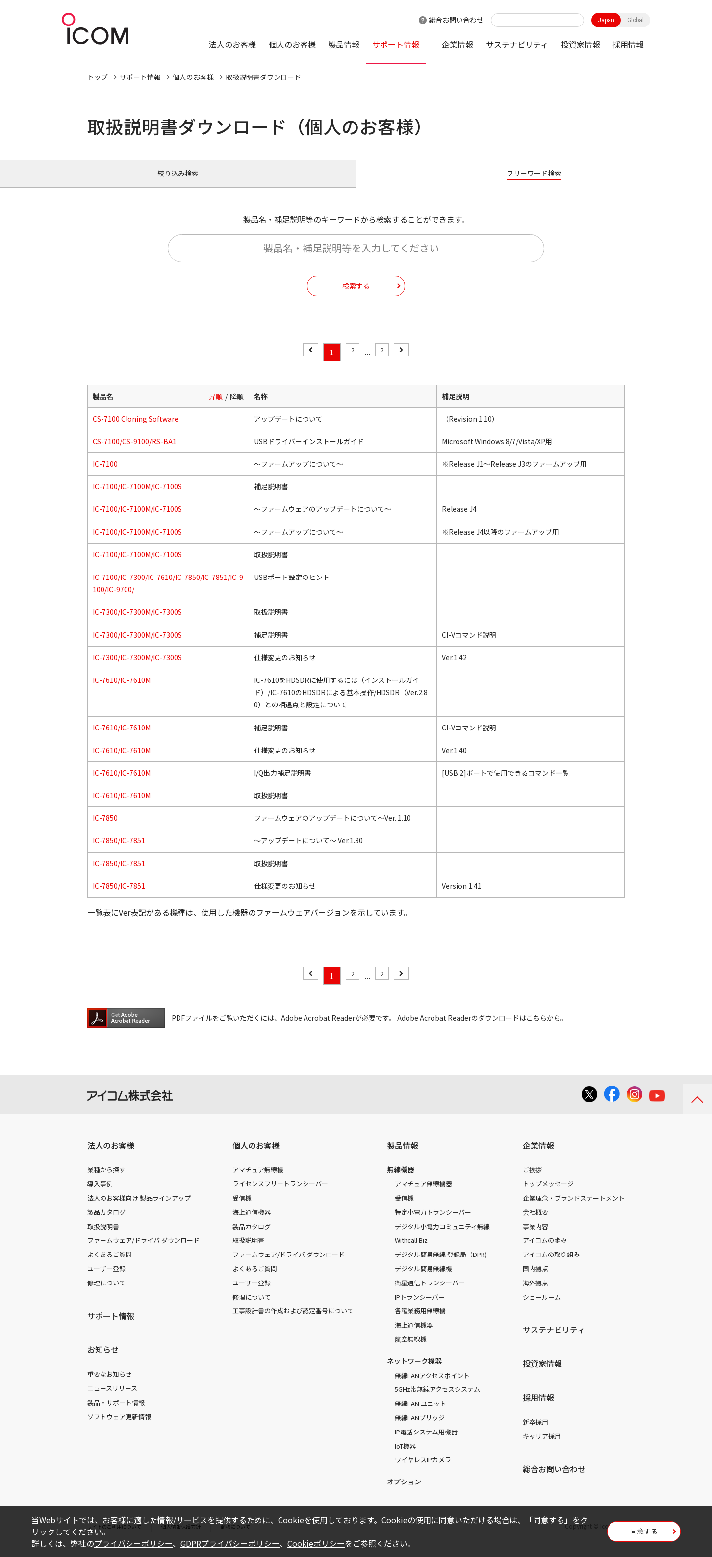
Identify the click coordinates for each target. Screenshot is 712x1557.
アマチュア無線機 (257, 1180)
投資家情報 (580, 44)
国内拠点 (535, 1279)
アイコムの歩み (545, 1251)
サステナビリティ (517, 44)
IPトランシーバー (420, 1307)
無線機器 (400, 1180)
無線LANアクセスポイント (432, 1386)
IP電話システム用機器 (426, 1443)
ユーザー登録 (106, 1279)
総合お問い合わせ (456, 20)
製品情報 (343, 44)
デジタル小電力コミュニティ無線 (442, 1237)
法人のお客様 (232, 44)
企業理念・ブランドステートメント (574, 1209)
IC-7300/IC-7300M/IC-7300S (137, 623)
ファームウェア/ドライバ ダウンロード (143, 1251)
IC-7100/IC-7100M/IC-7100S (137, 497)
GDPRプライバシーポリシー (230, 1543)
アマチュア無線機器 (423, 1195)
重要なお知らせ (109, 1385)
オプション (404, 1493)
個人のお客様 (292, 44)
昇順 (216, 407)
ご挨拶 (532, 1180)
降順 (237, 407)
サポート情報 (395, 44)
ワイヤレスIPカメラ (423, 1471)
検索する (356, 296)
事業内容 (535, 1237)
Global (635, 20)
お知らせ (103, 1360)
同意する (644, 1534)
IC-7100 (105, 475)
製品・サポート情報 (116, 1413)
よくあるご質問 (109, 1265)
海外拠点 (535, 1294)
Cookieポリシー (316, 1543)
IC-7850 (105, 829)
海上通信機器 (251, 1223)
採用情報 (628, 44)
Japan (606, 20)
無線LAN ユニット (420, 1414)
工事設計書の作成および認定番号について (293, 1322)
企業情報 (457, 44)
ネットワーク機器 (414, 1372)
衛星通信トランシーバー (430, 1294)
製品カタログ (106, 1223)
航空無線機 (411, 1350)
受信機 (242, 1209)
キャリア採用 (542, 1447)
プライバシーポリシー (133, 1543)
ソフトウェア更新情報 (119, 1427)
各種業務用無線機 (420, 1322)
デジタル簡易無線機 (423, 1279)
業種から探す (106, 1180)
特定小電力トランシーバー (433, 1223)
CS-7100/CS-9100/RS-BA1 (135, 452)
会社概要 (535, 1223)
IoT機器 (405, 1456)
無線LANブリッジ (420, 1428)
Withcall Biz (411, 1251)
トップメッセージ (548, 1195)
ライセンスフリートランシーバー (280, 1195)
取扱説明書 (103, 1237)
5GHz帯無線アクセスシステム (437, 1400)
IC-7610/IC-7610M (122, 691)
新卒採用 (535, 1433)
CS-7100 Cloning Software (135, 430)
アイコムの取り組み (551, 1265)
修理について (106, 1294)
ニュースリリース (112, 1399)
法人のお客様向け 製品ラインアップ (139, 1209)
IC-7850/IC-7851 (119, 851)
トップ (97, 77)
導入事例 (100, 1195)
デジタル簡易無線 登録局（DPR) (441, 1265)
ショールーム (542, 1307)
